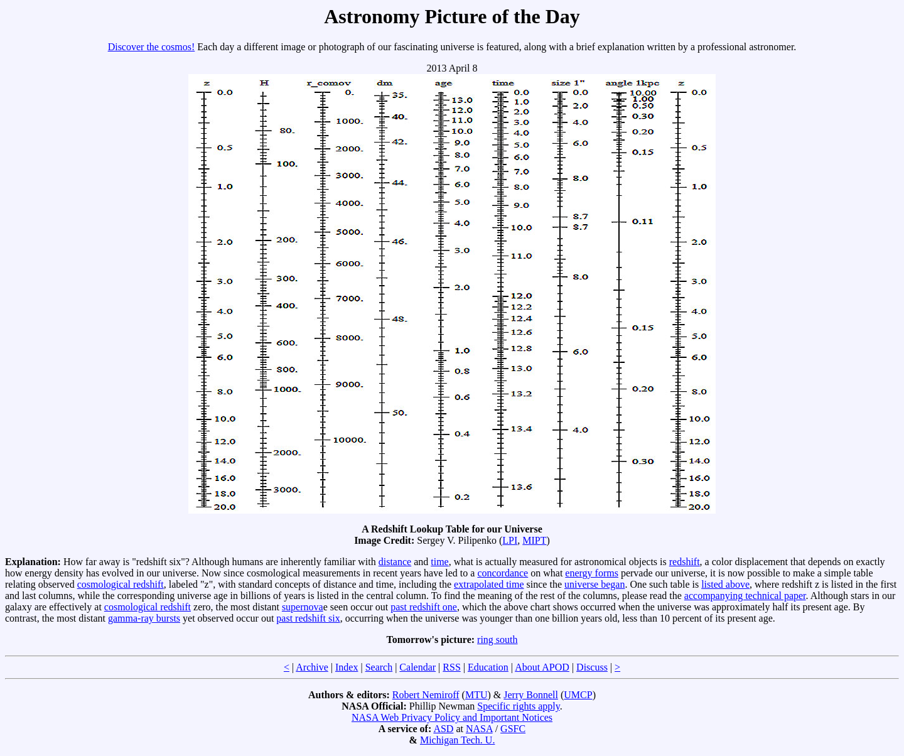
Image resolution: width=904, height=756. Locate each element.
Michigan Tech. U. (457, 740)
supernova (302, 607)
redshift (684, 561)
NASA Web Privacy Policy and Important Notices (452, 717)
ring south (497, 639)
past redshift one (423, 607)
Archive (312, 667)
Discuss (592, 667)
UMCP (578, 694)
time (439, 561)
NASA (479, 728)
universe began (594, 584)
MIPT (534, 540)
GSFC (512, 728)
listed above (725, 584)
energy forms (591, 573)
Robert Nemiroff (426, 694)
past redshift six (308, 618)
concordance (502, 573)
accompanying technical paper (745, 595)
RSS (451, 667)
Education (488, 667)
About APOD (542, 667)
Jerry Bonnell (530, 694)
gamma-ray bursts (144, 618)
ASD (443, 728)
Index (346, 667)
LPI (509, 540)
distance (395, 561)
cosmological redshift (120, 584)
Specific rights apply (518, 706)
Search (379, 667)
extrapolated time (489, 584)
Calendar (417, 667)
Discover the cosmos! (151, 46)
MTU (476, 694)
